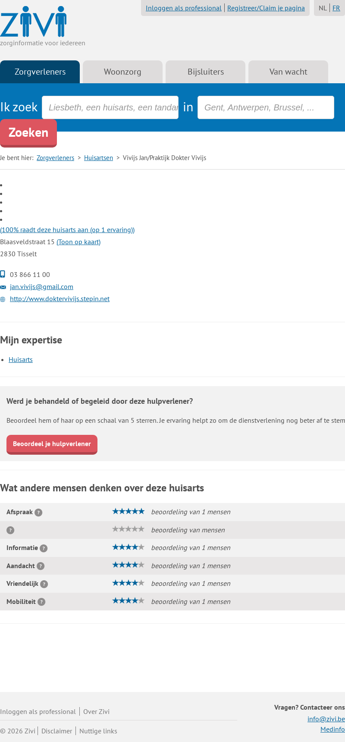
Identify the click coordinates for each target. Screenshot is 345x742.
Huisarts (21, 359)
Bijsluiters (206, 71)
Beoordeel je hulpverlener (52, 443)
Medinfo (332, 729)
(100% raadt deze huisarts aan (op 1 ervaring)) (67, 229)
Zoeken (28, 131)
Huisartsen (98, 158)
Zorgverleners (40, 71)
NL (323, 7)
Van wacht (288, 71)
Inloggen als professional (184, 7)
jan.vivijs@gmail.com (41, 286)
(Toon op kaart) (78, 241)
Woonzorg (122, 71)
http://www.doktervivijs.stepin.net (60, 298)
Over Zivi (96, 711)
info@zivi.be (326, 718)
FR (336, 7)
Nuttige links (98, 730)
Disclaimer (56, 730)
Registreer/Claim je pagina (266, 7)
